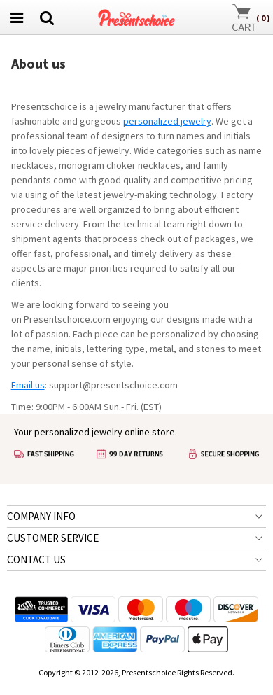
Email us (28, 385)
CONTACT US (36, 559)
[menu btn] (17, 17)
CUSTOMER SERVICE (53, 538)
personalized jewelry (167, 121)
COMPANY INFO (41, 516)
